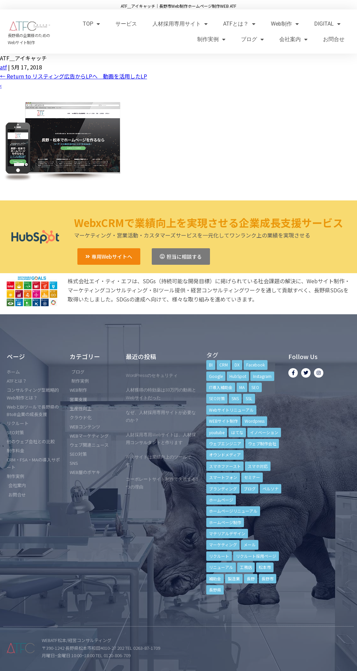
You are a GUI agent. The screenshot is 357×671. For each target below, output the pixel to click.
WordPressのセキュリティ (152, 375)
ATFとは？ (239, 24)
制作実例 (211, 39)
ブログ (252, 39)
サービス (126, 24)
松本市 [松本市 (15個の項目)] (265, 567)
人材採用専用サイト (180, 24)
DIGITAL (327, 24)
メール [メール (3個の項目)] (250, 544)
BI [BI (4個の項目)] (211, 365)
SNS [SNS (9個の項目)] (235, 398)
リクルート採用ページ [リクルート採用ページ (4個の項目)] (256, 556)
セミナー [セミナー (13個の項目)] (252, 477)
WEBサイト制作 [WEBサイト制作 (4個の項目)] (223, 421)
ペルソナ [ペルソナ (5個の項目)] (270, 488)
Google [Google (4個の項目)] (216, 376)
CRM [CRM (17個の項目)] (223, 365)
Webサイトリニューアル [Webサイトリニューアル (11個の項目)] (231, 410)
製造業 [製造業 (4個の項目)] (234, 578)
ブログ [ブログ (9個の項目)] (250, 488)
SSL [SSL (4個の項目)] (249, 398)
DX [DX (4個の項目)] (237, 365)
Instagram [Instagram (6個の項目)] (262, 376)
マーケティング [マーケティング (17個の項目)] (223, 544)
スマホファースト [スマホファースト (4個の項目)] (225, 466)
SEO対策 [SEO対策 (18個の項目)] (217, 398)
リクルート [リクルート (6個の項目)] (219, 556)
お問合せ (334, 39)
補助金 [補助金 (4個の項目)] (215, 578)
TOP (91, 24)
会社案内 (293, 39)
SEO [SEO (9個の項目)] (255, 387)
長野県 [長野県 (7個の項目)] (215, 590)
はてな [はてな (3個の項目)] (237, 432)
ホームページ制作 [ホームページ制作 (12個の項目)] (225, 522)
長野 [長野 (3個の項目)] (251, 578)
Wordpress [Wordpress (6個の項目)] (254, 421)
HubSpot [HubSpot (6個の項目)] (237, 376)
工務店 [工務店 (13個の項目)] (246, 567)
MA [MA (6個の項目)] (242, 387)
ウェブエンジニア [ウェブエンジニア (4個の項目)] (225, 443)
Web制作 (285, 24)
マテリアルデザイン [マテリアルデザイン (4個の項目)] (227, 533)
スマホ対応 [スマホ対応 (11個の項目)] (258, 466)
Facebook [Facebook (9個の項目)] (255, 365)
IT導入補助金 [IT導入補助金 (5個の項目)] (221, 387)
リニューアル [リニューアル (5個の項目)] (221, 567)
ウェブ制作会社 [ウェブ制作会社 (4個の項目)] (262, 443)
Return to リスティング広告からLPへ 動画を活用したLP (73, 76)
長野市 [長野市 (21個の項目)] (267, 578)
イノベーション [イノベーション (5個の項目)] (264, 432)
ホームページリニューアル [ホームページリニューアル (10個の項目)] (233, 511)
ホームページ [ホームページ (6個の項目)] (221, 500)
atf (3, 67)
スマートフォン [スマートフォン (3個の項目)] (223, 477)
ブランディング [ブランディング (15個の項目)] (223, 488)
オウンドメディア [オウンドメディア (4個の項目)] (225, 454)
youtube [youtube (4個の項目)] (216, 432)
